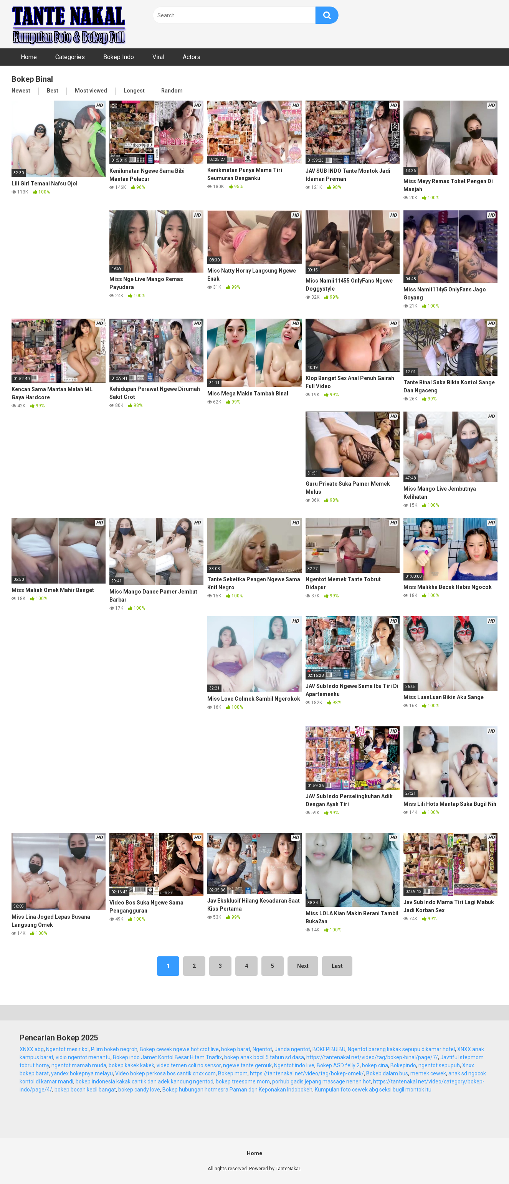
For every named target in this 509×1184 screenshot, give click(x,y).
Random (172, 91)
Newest (21, 91)
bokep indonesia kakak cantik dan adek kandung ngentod (144, 1081)
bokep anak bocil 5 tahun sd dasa (264, 1057)
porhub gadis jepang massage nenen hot (321, 1081)
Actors (191, 57)
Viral (158, 57)
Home (29, 57)
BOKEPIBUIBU (328, 1049)
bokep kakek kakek (131, 1065)
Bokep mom (233, 1073)
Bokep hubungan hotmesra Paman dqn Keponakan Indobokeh (237, 1089)
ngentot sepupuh (439, 1065)
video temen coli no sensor (189, 1065)
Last (337, 966)
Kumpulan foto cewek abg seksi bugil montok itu (373, 1089)
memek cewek (428, 1073)
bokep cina (375, 1065)
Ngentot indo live (294, 1065)
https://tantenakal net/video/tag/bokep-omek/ (307, 1073)
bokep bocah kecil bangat (85, 1089)
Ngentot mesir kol (67, 1049)
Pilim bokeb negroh (114, 1049)
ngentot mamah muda (78, 1065)
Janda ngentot (292, 1049)
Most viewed (91, 91)
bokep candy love (139, 1089)
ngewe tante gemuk (247, 1065)
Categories (70, 57)
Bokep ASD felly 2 (338, 1065)
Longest (134, 91)
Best (52, 91)
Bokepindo (403, 1065)
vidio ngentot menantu (83, 1057)
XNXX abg (32, 1049)
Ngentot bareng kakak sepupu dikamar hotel (401, 1049)
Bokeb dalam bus (387, 1073)
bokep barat (235, 1049)
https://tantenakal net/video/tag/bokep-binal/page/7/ (372, 1057)
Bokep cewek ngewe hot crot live (179, 1049)
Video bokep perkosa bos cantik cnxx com (165, 1073)
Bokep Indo (118, 57)
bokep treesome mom (243, 1081)
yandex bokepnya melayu (82, 1073)
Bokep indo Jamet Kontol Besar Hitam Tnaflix (167, 1057)
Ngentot (262, 1049)
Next (303, 966)
